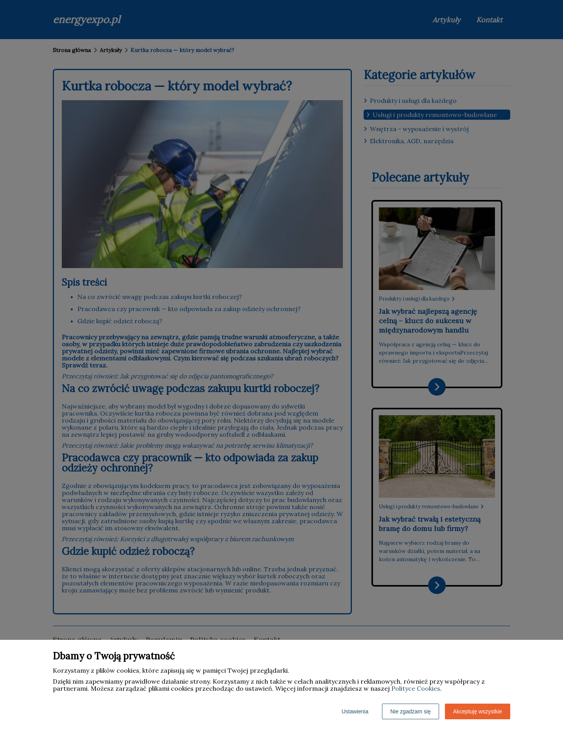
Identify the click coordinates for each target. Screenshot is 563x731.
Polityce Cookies (415, 688)
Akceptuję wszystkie (477, 711)
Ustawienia (355, 711)
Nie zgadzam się (410, 711)
